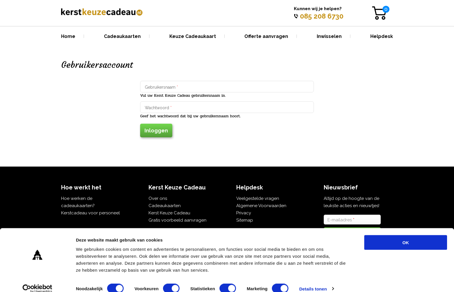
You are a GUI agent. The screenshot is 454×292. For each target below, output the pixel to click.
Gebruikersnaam (161, 87)
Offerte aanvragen (266, 36)
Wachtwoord (158, 107)
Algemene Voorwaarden (261, 205)
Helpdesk (381, 36)
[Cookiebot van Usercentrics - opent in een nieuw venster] (37, 280)
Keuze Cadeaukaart (192, 36)
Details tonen (313, 280)
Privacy (243, 213)
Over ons (158, 198)
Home (68, 36)
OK (405, 234)
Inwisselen (329, 36)
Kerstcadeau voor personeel (90, 213)
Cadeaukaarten (122, 36)
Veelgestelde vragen (257, 198)
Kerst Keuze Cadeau (169, 213)
